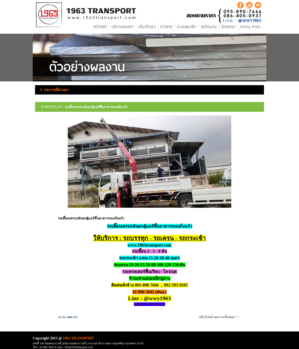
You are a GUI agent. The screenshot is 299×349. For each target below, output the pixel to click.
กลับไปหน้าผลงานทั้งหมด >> (219, 317)
